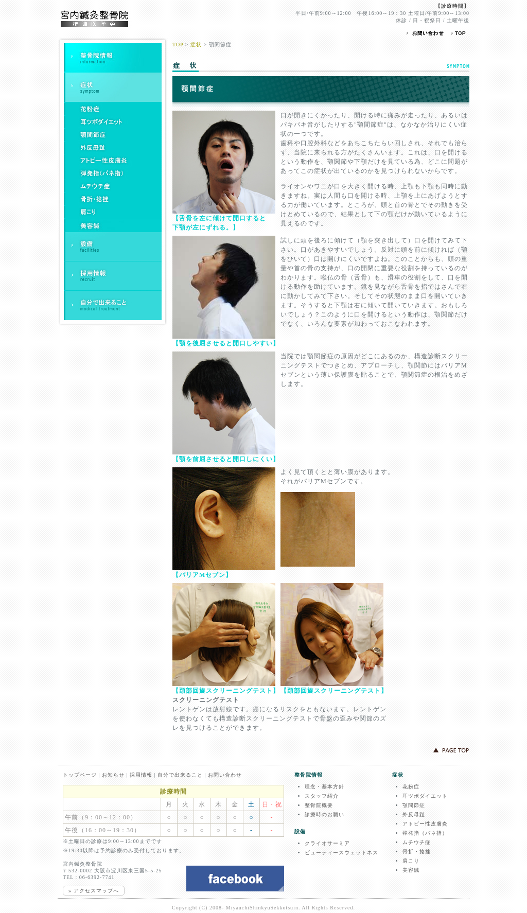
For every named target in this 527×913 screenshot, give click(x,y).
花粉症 (410, 786)
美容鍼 (410, 870)
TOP (177, 44)
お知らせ (113, 775)
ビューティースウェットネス (341, 852)
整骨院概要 (319, 805)
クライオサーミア (327, 843)
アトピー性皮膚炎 (425, 824)
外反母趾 (413, 814)
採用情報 (141, 775)
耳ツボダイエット (425, 796)
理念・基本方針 (324, 786)
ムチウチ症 (416, 842)
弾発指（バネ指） (425, 833)
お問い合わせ (225, 775)
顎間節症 (413, 805)
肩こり (410, 861)
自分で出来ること (180, 775)
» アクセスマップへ (93, 890)
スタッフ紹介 (322, 796)
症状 (196, 44)
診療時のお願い (324, 814)
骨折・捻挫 (416, 851)
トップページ (80, 775)
